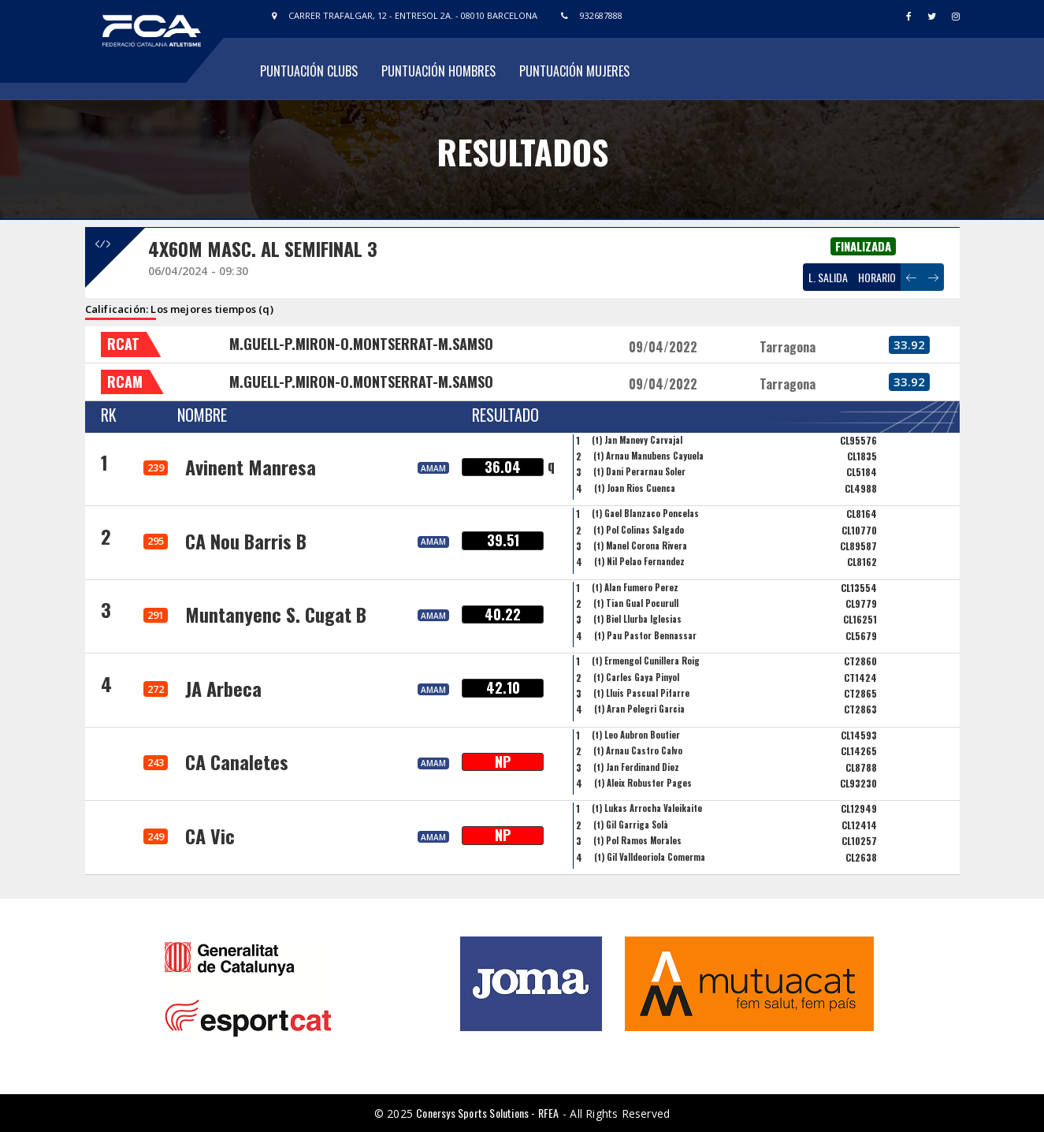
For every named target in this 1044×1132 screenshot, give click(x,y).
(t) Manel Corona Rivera (640, 545)
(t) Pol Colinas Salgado (638, 529)
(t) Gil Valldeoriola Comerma (649, 857)
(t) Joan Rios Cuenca (634, 488)
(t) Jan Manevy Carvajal (637, 440)
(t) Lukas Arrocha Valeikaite (647, 808)
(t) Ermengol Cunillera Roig (646, 660)
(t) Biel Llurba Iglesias (637, 619)
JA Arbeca (223, 688)
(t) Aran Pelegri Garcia (639, 708)
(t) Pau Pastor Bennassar (645, 635)
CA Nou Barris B (246, 541)
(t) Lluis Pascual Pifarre (641, 693)
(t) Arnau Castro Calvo (637, 750)
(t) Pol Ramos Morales (637, 840)
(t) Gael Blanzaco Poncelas (645, 513)
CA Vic (210, 835)
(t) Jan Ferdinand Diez (636, 767)
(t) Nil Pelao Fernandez (639, 561)
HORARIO (877, 277)
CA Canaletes (236, 761)
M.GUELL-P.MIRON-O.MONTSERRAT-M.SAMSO (361, 343)
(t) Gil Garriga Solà (630, 824)
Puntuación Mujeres (574, 70)
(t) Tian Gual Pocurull (635, 603)
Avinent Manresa (250, 466)
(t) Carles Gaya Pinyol (636, 677)
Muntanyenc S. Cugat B (275, 614)
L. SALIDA (828, 277)
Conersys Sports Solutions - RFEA (487, 1112)
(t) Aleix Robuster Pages (643, 782)
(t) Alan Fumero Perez (635, 587)
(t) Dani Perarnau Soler (639, 471)
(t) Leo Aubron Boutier (636, 734)
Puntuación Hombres (438, 70)
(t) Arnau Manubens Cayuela (648, 455)
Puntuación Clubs (309, 70)
